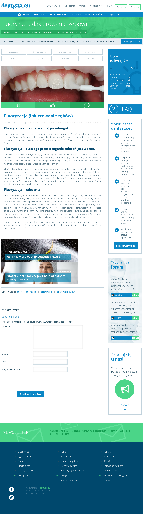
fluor (20, 270)
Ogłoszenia (71, 5)
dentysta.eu (45, 495)
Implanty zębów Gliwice (70, 474)
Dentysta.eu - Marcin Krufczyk (22, 32)
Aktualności (13, 59)
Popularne (41, 52)
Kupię (64, 452)
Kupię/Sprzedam (114, 15)
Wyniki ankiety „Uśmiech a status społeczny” (127, 233)
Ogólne (39, 59)
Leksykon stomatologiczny (70, 485)
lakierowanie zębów (72, 270)
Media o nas (25, 467)
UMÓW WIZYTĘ (56, 5)
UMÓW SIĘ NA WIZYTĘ (131, 42)
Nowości (65, 59)
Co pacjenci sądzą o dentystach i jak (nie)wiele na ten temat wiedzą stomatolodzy (127, 166)
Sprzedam (66, 457)
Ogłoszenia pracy (58, 15)
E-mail (5, 340)
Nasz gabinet (98, 5)
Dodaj (26, 15)
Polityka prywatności (114, 467)
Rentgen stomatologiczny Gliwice (112, 482)
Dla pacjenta (47, 32)
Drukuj (23, 123)
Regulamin (109, 457)
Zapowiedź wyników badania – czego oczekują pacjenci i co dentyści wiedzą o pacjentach (127, 191)
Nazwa (5, 332)
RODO (107, 462)
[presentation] (22, 359)
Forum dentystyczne (72, 462)
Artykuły (84, 5)
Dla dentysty (90, 52)
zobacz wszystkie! (125, 246)
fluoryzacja (34, 270)
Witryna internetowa (10, 347)
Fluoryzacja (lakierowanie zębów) (73, 32)
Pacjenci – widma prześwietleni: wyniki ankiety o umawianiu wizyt (127, 216)
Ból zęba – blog (26, 477)
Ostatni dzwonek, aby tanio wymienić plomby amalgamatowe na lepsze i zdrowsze (128, 143)
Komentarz (7, 304)
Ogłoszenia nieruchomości (87, 15)
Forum (111, 5)
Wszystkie (13, 52)
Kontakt (107, 452)
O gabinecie (24, 452)
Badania (90, 59)
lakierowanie (50, 270)
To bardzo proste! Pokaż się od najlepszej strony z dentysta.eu (124, 383)
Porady (56, 32)
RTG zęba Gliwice (27, 472)
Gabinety (39, 15)
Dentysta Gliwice (70, 467)
